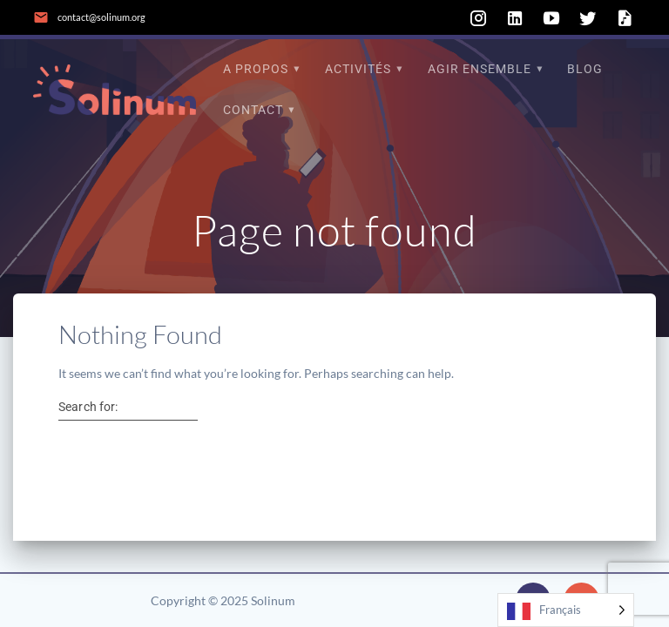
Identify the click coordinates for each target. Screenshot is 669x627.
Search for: (88, 407)
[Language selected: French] (565, 610)
